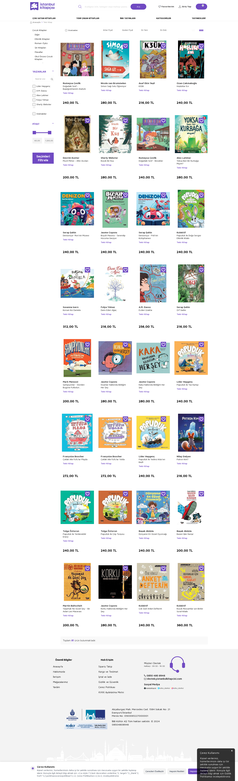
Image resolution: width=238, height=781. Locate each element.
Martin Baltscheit (72, 605)
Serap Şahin (69, 232)
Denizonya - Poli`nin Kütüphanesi (148, 236)
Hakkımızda (59, 671)
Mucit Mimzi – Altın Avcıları (75, 160)
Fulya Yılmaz (40, 99)
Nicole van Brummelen (113, 83)
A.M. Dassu (39, 90)
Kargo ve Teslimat (108, 671)
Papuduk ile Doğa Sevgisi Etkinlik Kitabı (189, 236)
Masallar (39, 52)
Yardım (56, 687)
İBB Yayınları (128, 18)
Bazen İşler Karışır (185, 534)
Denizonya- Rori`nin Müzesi (76, 235)
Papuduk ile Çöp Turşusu (112, 534)
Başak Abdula (146, 531)
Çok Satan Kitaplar (44, 18)
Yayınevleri (199, 18)
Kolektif (181, 232)
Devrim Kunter (71, 158)
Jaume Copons (109, 232)
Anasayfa (35, 22)
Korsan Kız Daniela (72, 310)
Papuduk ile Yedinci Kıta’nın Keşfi (152, 460)
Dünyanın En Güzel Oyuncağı (153, 534)
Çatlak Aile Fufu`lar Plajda (75, 459)
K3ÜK (141, 86)
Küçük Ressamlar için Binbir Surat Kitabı (190, 610)
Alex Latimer (40, 95)
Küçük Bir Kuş (107, 160)
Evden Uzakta (145, 310)
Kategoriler (163, 18)
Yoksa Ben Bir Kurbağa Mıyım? (188, 162)
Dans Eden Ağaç (109, 310)
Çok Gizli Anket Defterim (150, 608)
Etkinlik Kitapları (42, 39)
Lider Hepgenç (41, 86)
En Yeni (144, 30)
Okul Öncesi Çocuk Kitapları (44, 58)
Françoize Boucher (73, 456)
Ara (138, 6)
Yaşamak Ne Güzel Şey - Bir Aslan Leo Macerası (76, 610)
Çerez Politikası (107, 687)
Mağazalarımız (60, 682)
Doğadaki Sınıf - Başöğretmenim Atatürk (74, 87)
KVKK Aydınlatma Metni (111, 692)
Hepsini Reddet (177, 771)
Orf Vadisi (181, 310)
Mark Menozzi (70, 381)
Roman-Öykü (41, 43)
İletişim (57, 676)
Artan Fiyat (108, 30)
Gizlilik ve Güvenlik (109, 682)
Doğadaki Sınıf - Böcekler (151, 160)
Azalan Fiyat (127, 30)
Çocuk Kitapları (39, 30)
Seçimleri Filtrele (43, 158)
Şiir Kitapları (40, 47)
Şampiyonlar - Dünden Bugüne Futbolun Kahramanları (74, 386)
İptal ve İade (105, 676)
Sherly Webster (41, 104)
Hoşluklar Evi (183, 86)
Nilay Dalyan (184, 456)
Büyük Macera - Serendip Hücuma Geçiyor (113, 236)
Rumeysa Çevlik (72, 83)
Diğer (37, 34)
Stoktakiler (39, 113)
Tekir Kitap (68, 93)
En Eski (163, 30)
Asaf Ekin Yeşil (147, 83)
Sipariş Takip (105, 666)
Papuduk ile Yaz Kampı (188, 384)
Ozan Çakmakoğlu (187, 83)
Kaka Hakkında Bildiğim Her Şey (152, 386)
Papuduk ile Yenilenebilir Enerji (74, 535)
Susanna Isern (70, 307)
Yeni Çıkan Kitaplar (87, 18)
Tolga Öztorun (71, 531)
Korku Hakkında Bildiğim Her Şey (114, 610)
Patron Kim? (182, 459)
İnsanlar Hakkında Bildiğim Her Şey (113, 386)
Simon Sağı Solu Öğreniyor (113, 86)
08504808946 (120, 724)
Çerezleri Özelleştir (155, 771)
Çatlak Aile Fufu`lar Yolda (113, 459)
